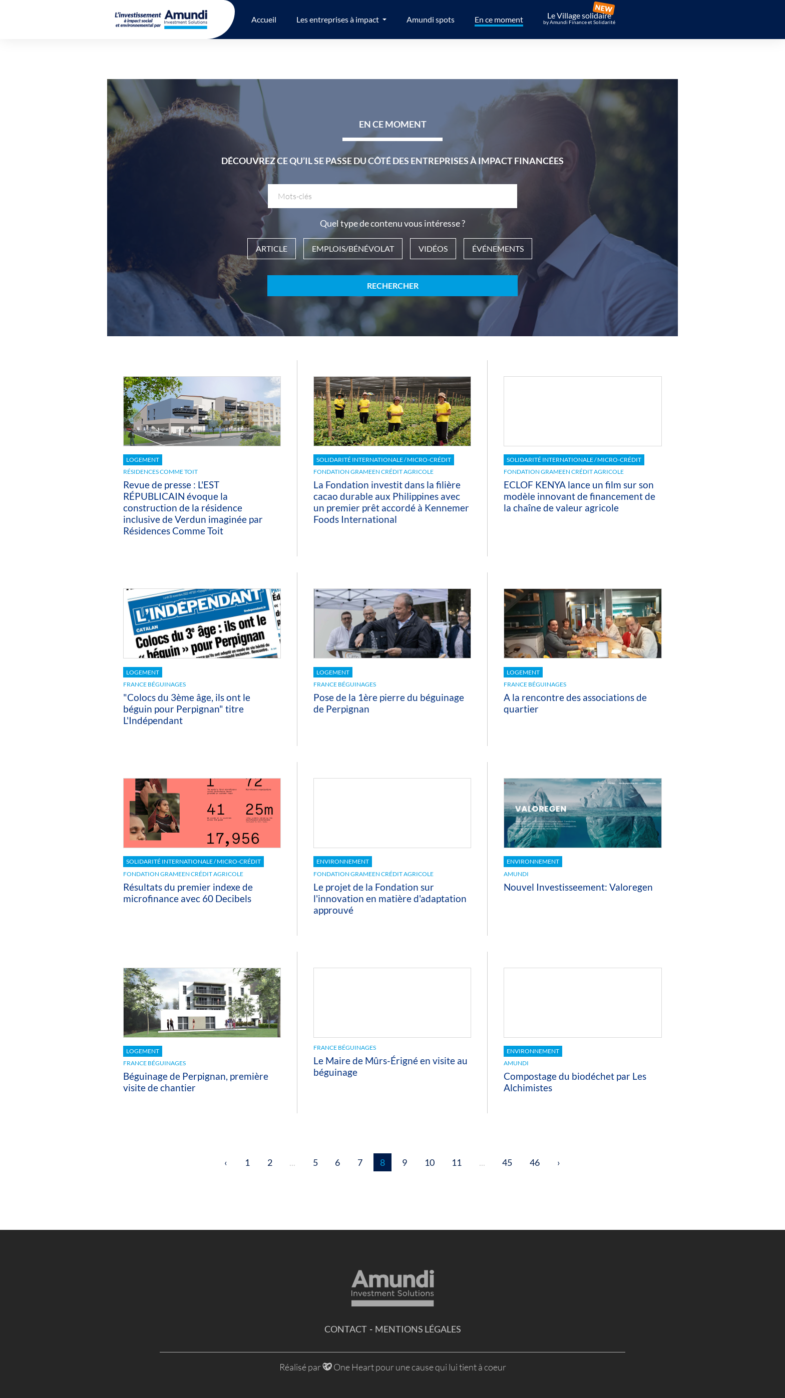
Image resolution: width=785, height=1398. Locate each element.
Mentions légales (418, 1328)
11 (457, 1162)
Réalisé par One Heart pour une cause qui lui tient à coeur (392, 1366)
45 (507, 1162)
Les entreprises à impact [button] (338, 19)
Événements (498, 248)
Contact (345, 1328)
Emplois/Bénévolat (353, 248)
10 (430, 1162)
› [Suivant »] (558, 1162)
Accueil (263, 19)
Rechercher (393, 285)
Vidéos (433, 248)
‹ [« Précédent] (225, 1162)
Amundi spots (431, 19)
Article (271, 248)
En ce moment (499, 19)
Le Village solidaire (579, 18)
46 (535, 1162)
